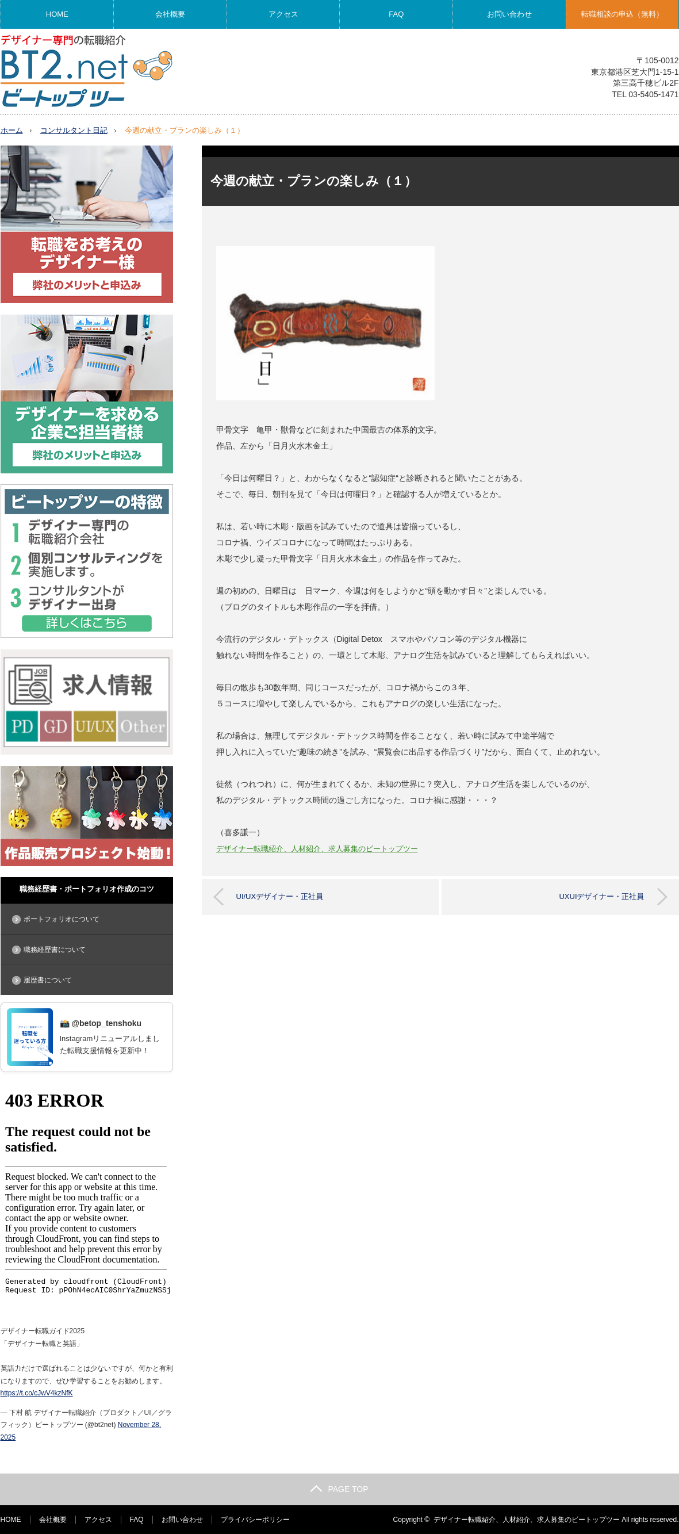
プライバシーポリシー (255, 1520)
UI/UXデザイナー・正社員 (280, 896)
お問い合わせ (509, 14)
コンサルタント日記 (74, 130)
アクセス (283, 14)
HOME (57, 14)
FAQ (396, 14)
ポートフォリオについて (61, 919)
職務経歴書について (55, 950)
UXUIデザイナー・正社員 (601, 896)
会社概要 (170, 14)
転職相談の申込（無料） (622, 14)
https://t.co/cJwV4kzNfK (37, 1393)
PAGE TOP (339, 1489)
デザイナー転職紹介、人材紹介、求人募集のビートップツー (317, 848)
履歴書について (48, 980)
